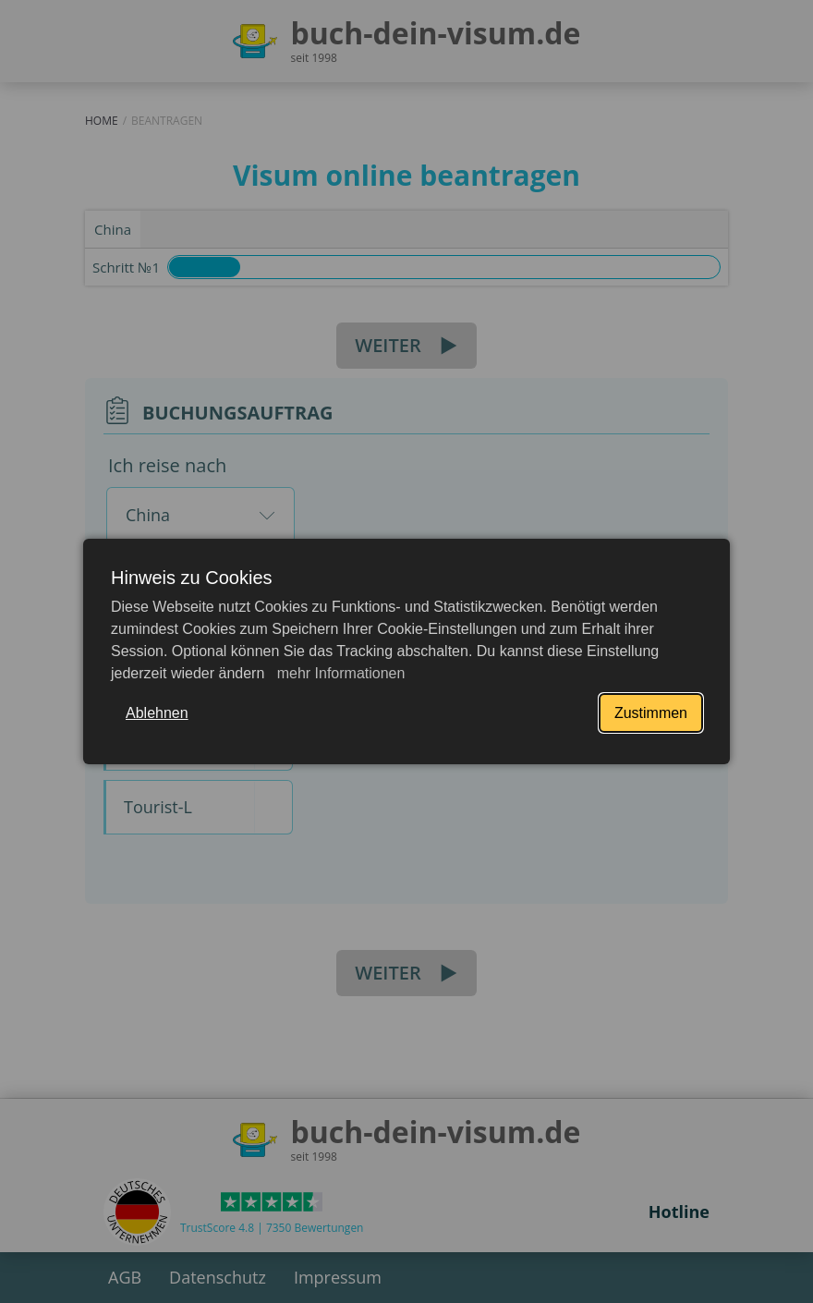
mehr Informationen (339, 673)
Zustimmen (650, 713)
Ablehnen (157, 713)
